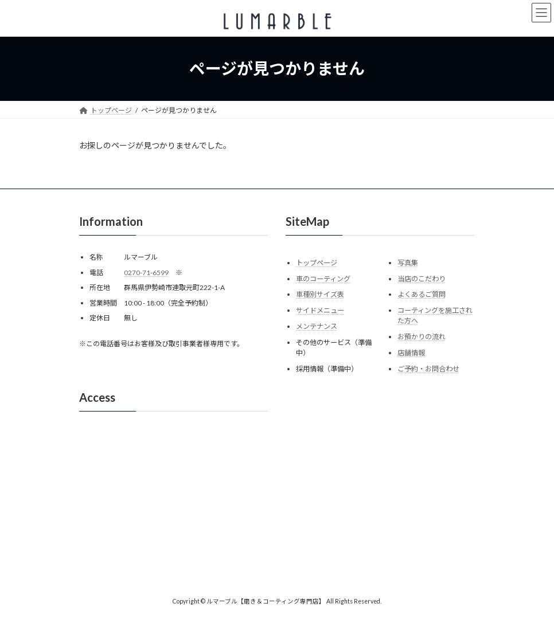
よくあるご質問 (421, 294)
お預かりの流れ (421, 336)
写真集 (407, 262)
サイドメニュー (320, 310)
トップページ (316, 262)
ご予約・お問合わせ (428, 368)
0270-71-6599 (146, 272)
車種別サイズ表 (320, 294)
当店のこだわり (421, 278)
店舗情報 (411, 352)
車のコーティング (323, 278)
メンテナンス (316, 326)
